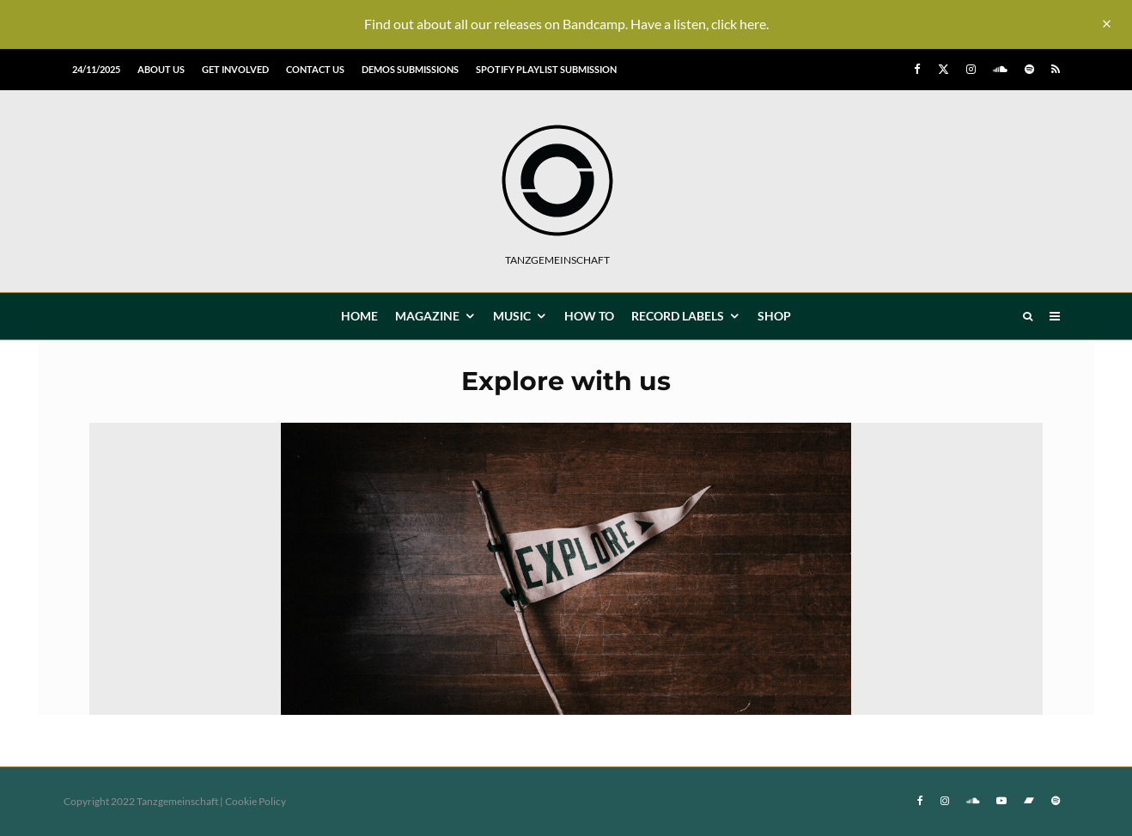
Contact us (315, 69)
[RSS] (1055, 69)
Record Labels (677, 315)
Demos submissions (410, 69)
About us (161, 69)
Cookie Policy (255, 801)
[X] (943, 69)
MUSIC (512, 315)
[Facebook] (917, 69)
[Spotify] (1029, 69)
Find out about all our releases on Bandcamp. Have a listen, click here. (566, 23)
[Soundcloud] (1000, 69)
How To (589, 315)
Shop (774, 315)
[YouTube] (1001, 801)
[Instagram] (971, 69)
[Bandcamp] (1029, 801)
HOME (359, 315)
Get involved (235, 69)
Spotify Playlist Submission (546, 69)
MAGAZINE (427, 315)
